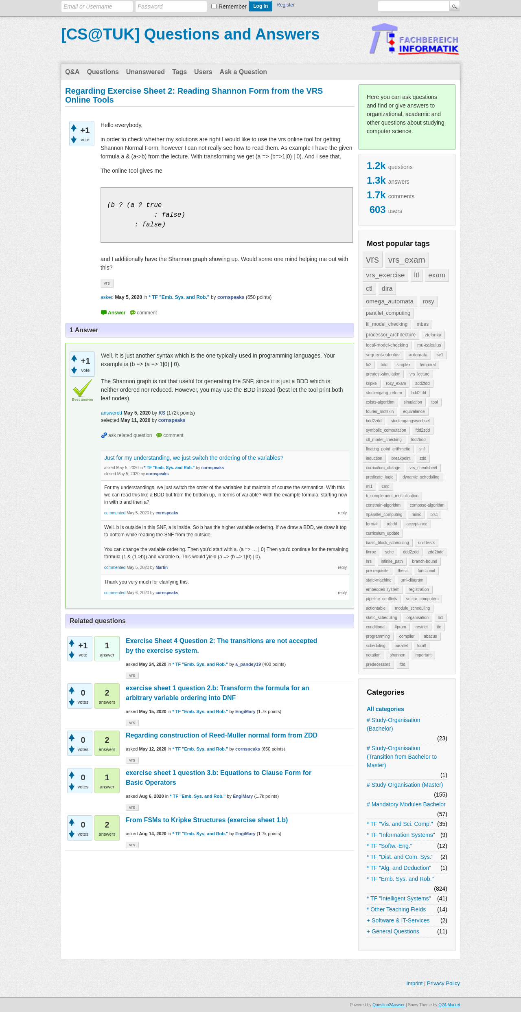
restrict (422, 627)
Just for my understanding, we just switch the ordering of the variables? (193, 457)
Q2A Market (449, 1005)
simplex (404, 364)
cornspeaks (247, 748)
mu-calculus (429, 344)
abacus (430, 636)
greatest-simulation (383, 374)
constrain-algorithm (383, 505)
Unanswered (145, 71)
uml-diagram (412, 580)
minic (416, 514)
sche (389, 552)
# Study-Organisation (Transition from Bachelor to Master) (402, 756)
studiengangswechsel (410, 421)
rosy (428, 301)
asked (107, 297)
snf (422, 449)
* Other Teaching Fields (396, 909)
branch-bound (424, 561)
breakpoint (401, 458)
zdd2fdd (422, 383)
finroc (371, 552)
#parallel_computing (384, 514)
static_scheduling (381, 617)
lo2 (368, 364)
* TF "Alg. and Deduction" (399, 868)
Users (203, 71)
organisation (418, 617)
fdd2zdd (423, 430)
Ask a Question (243, 71)
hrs (369, 561)
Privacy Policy (443, 983)
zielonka (433, 334)
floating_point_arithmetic (388, 449)
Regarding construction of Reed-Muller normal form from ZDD (221, 735)
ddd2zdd (410, 552)
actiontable (375, 608)
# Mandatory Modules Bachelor (406, 804)
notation (373, 655)
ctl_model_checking (384, 439)
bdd (384, 364)
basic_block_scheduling (387, 542)
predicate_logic (379, 477)
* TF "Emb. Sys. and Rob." (400, 879)
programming (378, 636)
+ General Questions (393, 931)
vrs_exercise (385, 275)
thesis (403, 571)
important (423, 655)
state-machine (379, 580)
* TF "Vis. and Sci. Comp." (400, 824)
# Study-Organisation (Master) (405, 785)
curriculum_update (382, 533)
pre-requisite (377, 571)
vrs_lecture (419, 374)
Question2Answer (388, 1005)
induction (374, 458)
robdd (392, 524)
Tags (179, 71)
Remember (233, 6)
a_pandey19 (248, 664)
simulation (413, 402)
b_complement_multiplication (392, 496)
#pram (400, 627)
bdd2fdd (419, 393)
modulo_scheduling (412, 608)
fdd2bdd (418, 439)
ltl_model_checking (386, 324)
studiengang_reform (384, 393)
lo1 (440, 617)
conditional (375, 627)
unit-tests (426, 542)
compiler (407, 636)
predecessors (378, 664)
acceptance (416, 524)
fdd (402, 664)
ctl (369, 288)
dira (387, 288)
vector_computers (422, 599)
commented (114, 513)
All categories (385, 709)
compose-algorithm (427, 505)
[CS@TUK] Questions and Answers (190, 34)
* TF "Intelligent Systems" (399, 898)
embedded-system (382, 589)
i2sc (434, 514)
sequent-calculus (383, 354)
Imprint (415, 983)
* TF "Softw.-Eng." (389, 846)
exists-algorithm (380, 402)
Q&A (72, 71)
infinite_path (392, 561)
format (371, 524)
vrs (372, 259)
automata (418, 354)
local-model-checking (387, 344)
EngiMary (245, 711)
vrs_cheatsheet (423, 467)
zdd (423, 458)
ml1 (369, 486)
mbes (423, 324)
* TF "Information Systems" (401, 835)
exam (436, 275)
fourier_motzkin (380, 411)
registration (419, 589)
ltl (416, 275)
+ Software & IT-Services (398, 920)
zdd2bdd (435, 552)
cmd (386, 486)
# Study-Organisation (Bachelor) (393, 724)
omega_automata (390, 301)
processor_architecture (391, 335)
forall (421, 645)
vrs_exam (406, 259)
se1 (440, 355)
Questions (103, 71)
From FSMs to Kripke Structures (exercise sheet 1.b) (207, 820)
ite (439, 627)
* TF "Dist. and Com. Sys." (400, 857)
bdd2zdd (373, 421)
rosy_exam (396, 383)
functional (426, 571)
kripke (371, 383)
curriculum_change (383, 467)
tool (434, 402)
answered (111, 413)
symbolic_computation (386, 430)
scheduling (375, 645)
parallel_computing (388, 313)
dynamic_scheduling (421, 477)
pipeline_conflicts (381, 599)
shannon (397, 655)
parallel (401, 645)
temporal (428, 364)
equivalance (414, 411)
